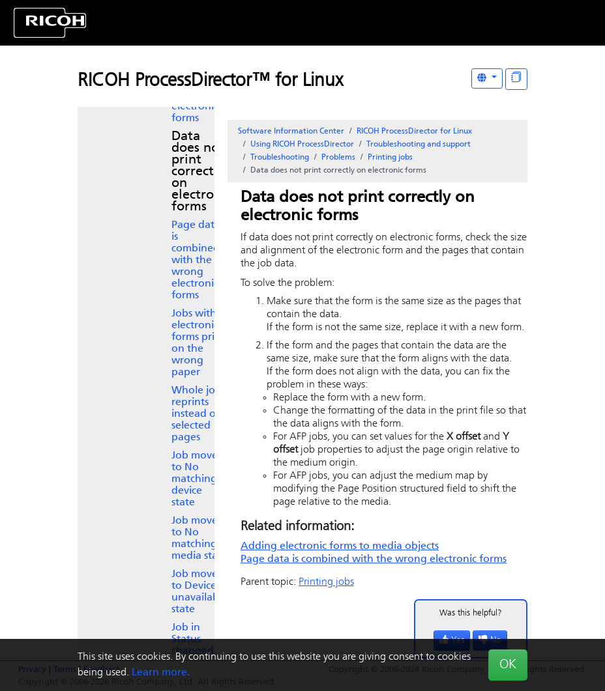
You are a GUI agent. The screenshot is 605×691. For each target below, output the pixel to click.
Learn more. (161, 673)
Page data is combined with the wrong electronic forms (195, 260)
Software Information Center (291, 131)
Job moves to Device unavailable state (199, 592)
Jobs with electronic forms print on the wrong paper (198, 343)
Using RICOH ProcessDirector (302, 144)
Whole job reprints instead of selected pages (196, 414)
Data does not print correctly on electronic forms (201, 172)
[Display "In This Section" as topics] (516, 79)
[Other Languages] (487, 78)
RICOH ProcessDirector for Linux (414, 131)
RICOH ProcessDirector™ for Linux (210, 81)
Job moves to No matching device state (196, 479)
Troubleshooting (279, 158)
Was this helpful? (470, 613)
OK (507, 664)
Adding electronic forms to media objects (340, 546)
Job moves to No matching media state (199, 538)
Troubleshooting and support (418, 144)
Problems (338, 158)
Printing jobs (390, 158)
